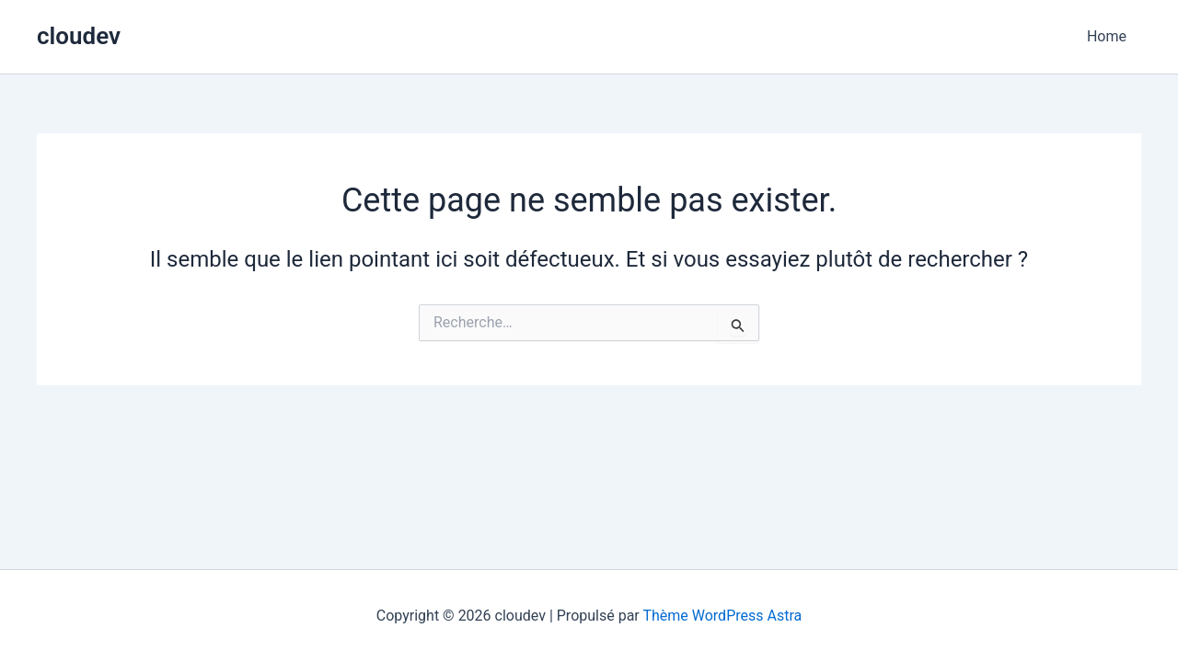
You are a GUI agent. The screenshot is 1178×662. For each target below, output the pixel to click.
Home (1106, 36)
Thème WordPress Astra (722, 615)
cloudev (79, 36)
